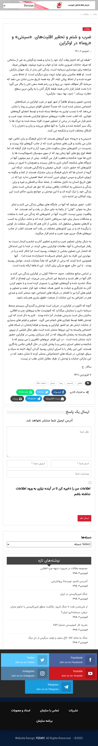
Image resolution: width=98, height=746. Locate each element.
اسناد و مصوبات (20, 710)
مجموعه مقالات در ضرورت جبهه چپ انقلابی (63, 568)
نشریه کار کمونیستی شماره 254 (70, 625)
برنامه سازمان (44, 721)
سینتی (52, 383)
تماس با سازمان (49, 710)
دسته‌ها (86, 537)
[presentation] (62, 507)
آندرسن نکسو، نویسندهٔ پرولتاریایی (69, 581)
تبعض (79, 383)
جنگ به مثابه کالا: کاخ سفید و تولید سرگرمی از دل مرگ (57, 638)
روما (61, 383)
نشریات (73, 710)
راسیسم (70, 383)
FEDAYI (40, 738)
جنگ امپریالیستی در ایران (73, 594)
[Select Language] (19, 6)
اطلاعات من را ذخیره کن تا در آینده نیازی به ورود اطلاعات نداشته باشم (53, 491)
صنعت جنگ (41, 383)
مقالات (87, 29)
